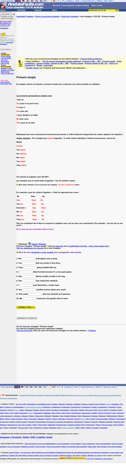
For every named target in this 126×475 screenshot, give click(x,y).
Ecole (48, 410)
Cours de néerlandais (103, 444)
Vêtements (104, 428)
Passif (77, 419)
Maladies (56, 416)
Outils (98, 387)
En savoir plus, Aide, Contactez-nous (34, 452)
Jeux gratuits (5, 82)
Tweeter (34, 244)
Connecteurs (86, 407)
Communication (18, 407)
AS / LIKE (22, 404)
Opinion (48, 419)
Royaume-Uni (12, 425)
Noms (26, 419)
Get (12, 413)
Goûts (16, 413)
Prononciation (41, 422)
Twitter (26, 437)
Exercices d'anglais (69, 16)
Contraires (112, 407)
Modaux (74, 416)
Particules (70, 419)
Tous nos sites (109, 387)
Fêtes (2, 413)
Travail (45, 428)
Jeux (76, 387)
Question (109, 422)
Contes (94, 407)
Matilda (67, 416)
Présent (84, 59)
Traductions (38, 428)
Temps (98, 425)
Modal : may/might (45, 65)
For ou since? (103, 410)
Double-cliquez (32, 68)
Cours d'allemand (88, 444)
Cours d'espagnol (63, 444)
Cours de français (31, 444)
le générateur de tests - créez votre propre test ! (88, 246)
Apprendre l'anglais (24, 16)
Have (63, 413)
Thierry (5, 428)
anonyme (59, 246)
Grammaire (24, 413)
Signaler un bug (6, 68)
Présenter (94, 422)
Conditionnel (55, 407)
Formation (113, 410)
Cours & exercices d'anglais (47, 16)
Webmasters (5, 72)
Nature (7, 419)
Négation (41, 419)
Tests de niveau (107, 425)
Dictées (36, 410)
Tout (30, 428)
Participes (61, 419)
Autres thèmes (95, 59)
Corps (119, 407)
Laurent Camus (14, 452)
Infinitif (94, 413)
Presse (3, 65)
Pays (87, 419)
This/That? (13, 428)
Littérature (17, 416)
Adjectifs (62, 404)
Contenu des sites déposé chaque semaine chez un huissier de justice (33, 455)
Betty (2, 407)
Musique (95, 416)
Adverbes (69, 404)
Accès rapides (6, 56)
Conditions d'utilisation (55, 452)
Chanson (8, 407)
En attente (55, 410)
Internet (100, 413)
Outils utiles (92, 447)
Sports (35, 425)
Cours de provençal (53, 447)
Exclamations (64, 410)
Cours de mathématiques (47, 444)
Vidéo (78, 428)
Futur (120, 410)
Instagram (5, 437)
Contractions (102, 407)
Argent (91, 404)
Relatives (3, 425)
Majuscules (39, 416)
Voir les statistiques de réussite (29, 248)
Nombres (20, 419)
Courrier (10, 410)
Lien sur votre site (7, 73)
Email (49, 437)
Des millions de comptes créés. (6, 23)
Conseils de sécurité (72, 452)
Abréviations (31, 404)
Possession (4, 422)
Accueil (3, 53)
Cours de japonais (13, 447)
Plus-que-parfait (102, 419)
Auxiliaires (115, 404)
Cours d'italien (76, 444)
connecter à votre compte (42, 252)
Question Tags (119, 422)
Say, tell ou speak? (25, 425)
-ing (16, 404)
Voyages (96, 428)
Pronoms (31, 422)
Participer (21, 10)
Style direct (43, 425)
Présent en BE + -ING (92, 61)
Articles (102, 404)
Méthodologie (112, 416)
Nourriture (33, 419)
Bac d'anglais (102, 447)
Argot (97, 404)
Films (95, 410)
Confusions (66, 407)
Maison (31, 416)
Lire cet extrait (6, 58)
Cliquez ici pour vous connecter (7, 17)
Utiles (54, 10)
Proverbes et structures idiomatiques (60, 422)
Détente (38, 10)
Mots (79, 416)
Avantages (4, 28)
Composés (46, 407)
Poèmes (12, 422)
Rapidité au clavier (27, 447)
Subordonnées (61, 425)
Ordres (54, 419)
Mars (62, 416)
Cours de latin (40, 447)
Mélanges (102, 416)
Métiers (120, 416)
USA (59, 428)
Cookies (84, 455)
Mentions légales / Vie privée (70, 455)
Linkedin (41, 437)
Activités (54, 404)
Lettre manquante (6, 416)
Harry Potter (56, 413)
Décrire (42, 410)
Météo (2, 419)
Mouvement (87, 416)
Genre (7, 413)
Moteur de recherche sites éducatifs (74, 447)
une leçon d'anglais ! (6, 43)
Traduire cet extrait (7, 70)
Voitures (89, 428)
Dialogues (28, 410)
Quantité (102, 422)
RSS (33, 437)
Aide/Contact (5, 55)
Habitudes (47, 413)
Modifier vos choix (94, 455)
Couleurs (3, 410)
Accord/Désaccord (43, 404)
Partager (42, 244)
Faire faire (74, 410)
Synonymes (90, 425)
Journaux (120, 413)
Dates (22, 410)
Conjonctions (75, 407)
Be (121, 404)
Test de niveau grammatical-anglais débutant (61, 61)
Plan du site (5, 63)
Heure (68, 413)
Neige (13, 419)
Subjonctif (51, 425)
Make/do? (48, 416)
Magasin (25, 416)
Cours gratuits (7, 387)
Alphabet (77, 404)
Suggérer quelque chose (76, 425)
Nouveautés (5, 61)
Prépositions (78, 422)
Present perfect (21, 422)
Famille (81, 410)
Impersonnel (86, 413)
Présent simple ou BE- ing (96, 63)
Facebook (16, 437)
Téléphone (52, 428)
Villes (83, 428)
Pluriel (93, 419)
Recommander (6, 67)
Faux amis (88, 410)
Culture (68, 387)
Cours (2, 10)
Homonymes (76, 413)
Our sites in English (115, 447)
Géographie (38, 413)
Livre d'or (4, 60)
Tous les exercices (24, 331)
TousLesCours (87, 387)
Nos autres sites (6, 84)
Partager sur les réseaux (103, 459)
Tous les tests (23, 428)
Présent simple (108, 61)
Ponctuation (120, 419)
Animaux (84, 404)
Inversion (108, 413)
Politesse (112, 419)
